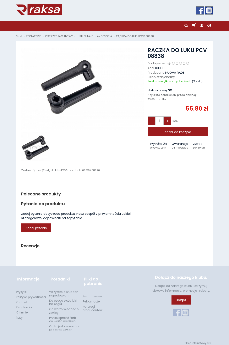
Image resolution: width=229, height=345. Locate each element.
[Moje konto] (202, 26)
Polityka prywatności (31, 295)
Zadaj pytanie (36, 228)
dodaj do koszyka (177, 132)
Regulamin (24, 305)
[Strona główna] (39, 9)
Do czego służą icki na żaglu (63, 300)
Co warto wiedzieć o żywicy (64, 308)
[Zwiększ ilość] (151, 120)
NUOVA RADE (174, 72)
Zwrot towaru (92, 294)
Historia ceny (159, 90)
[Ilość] (158, 120)
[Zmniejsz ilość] (166, 120)
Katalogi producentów (92, 306)
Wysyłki (21, 290)
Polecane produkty (42, 194)
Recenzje (31, 247)
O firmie (22, 310)
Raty (19, 315)
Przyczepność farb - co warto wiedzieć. (63, 317)
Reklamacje (91, 299)
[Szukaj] (186, 26)
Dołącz (181, 301)
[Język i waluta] (209, 26)
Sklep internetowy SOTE (199, 341)
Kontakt (21, 300)
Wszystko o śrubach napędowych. (63, 291)
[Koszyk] (194, 26)
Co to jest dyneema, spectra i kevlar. (64, 326)
